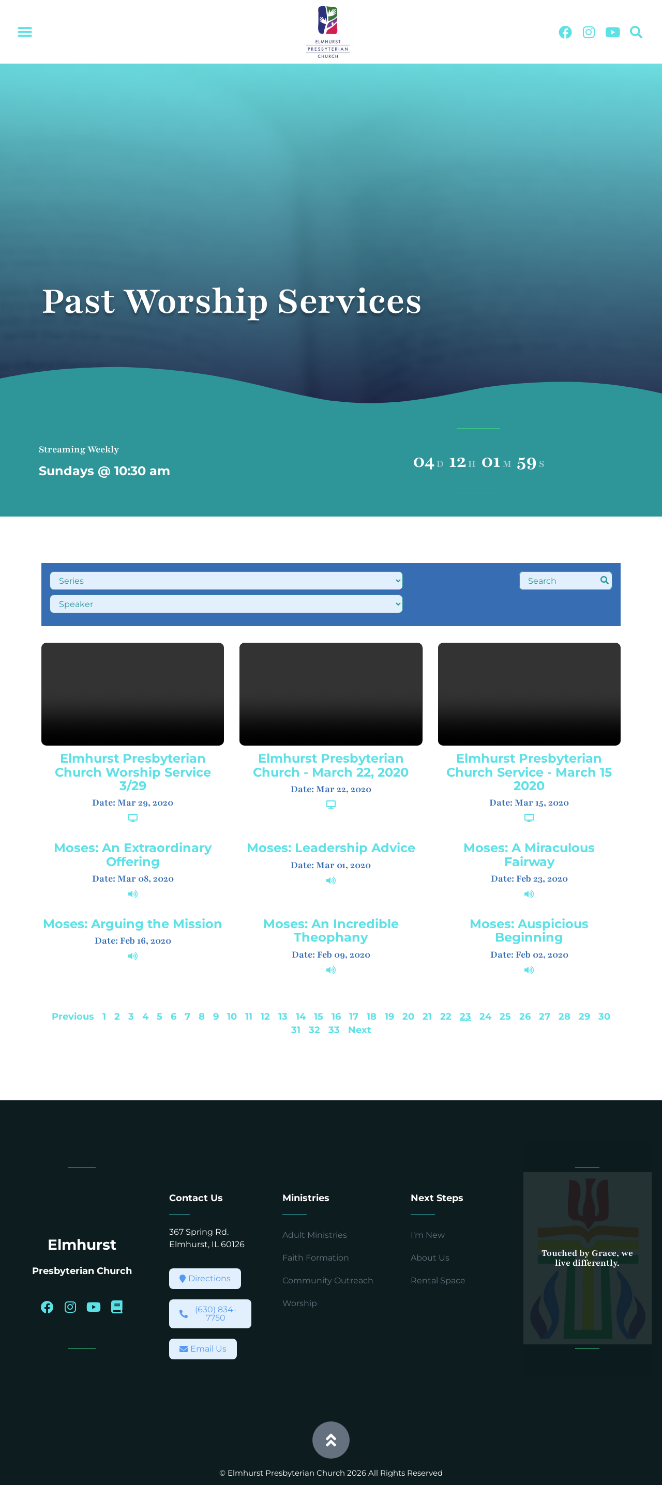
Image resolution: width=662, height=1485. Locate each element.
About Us (430, 1229)
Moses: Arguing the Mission (132, 895)
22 (446, 987)
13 (283, 987)
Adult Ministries (314, 1206)
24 (485, 987)
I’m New (428, 1206)
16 (336, 987)
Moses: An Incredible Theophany (331, 902)
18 (372, 987)
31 (295, 1001)
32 (314, 1001)
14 (301, 987)
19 (389, 987)
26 (525, 987)
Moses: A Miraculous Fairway (529, 826)
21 (427, 987)
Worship (299, 1275)
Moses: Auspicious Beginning (529, 902)
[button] (24, 32)
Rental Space (438, 1252)
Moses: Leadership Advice (331, 819)
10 (232, 987)
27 (544, 987)
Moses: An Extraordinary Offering (133, 826)
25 (505, 987)
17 (353, 987)
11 (248, 987)
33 (334, 1001)
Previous (73, 987)
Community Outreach (327, 1252)
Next (359, 1001)
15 (318, 987)
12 (265, 987)
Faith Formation (315, 1229)
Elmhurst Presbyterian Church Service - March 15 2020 (529, 744)
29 (584, 987)
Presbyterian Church (82, 1242)
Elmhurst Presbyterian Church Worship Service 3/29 (133, 744)
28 (564, 987)
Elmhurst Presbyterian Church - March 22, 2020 (331, 737)
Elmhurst (82, 1216)
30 (604, 987)
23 (465, 987)
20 (408, 987)
